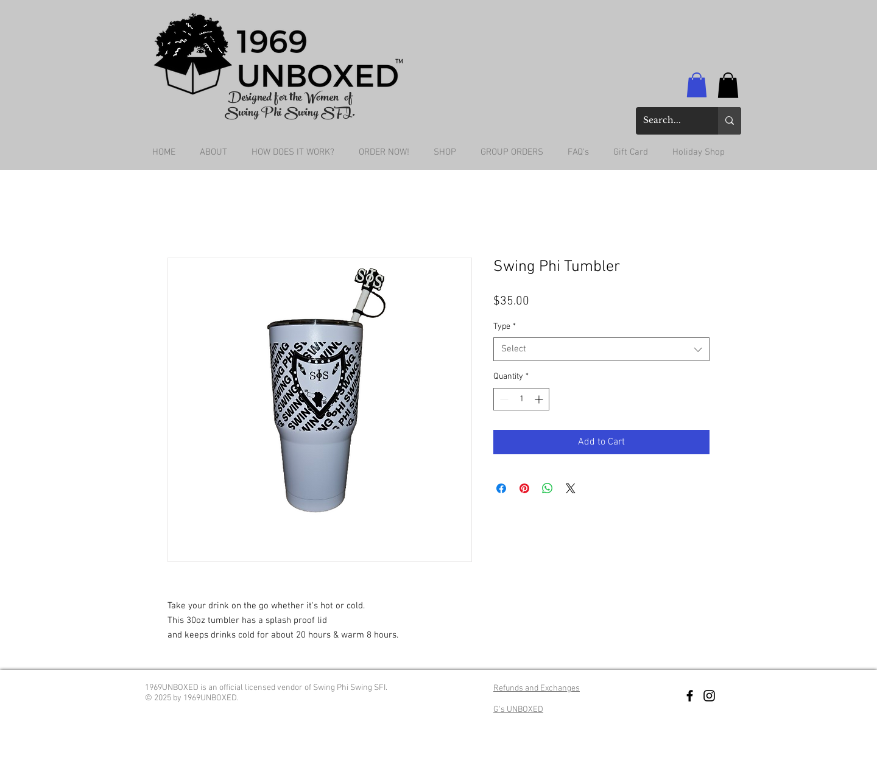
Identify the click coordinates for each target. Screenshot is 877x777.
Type (504, 327)
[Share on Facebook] (501, 488)
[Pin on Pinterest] (524, 488)
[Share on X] (570, 488)
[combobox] (601, 349)
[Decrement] (502, 399)
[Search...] (667, 121)
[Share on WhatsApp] (547, 488)
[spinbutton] (521, 399)
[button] (696, 84)
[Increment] (540, 399)
